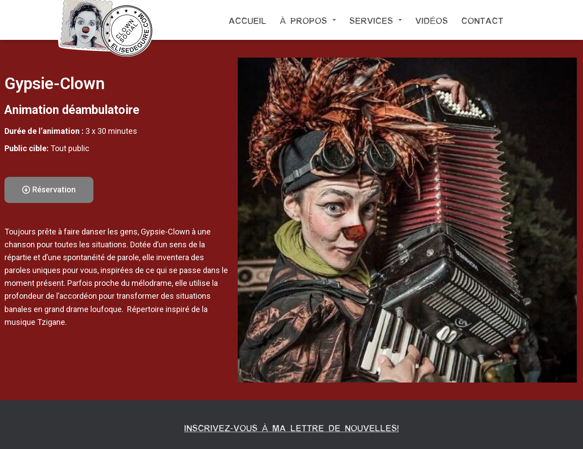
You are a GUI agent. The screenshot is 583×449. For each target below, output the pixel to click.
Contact (482, 20)
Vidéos (431, 20)
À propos (308, 20)
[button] (48, 190)
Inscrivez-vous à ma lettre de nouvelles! (291, 427)
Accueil (247, 20)
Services (375, 20)
